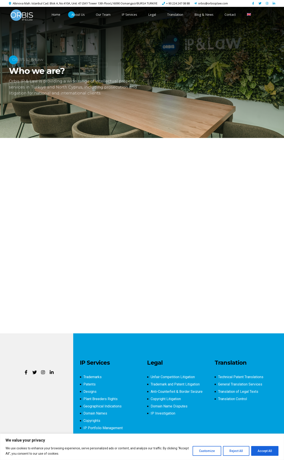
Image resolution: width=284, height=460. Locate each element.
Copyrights (91, 421)
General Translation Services (240, 384)
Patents (89, 384)
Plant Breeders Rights (100, 399)
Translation (175, 14)
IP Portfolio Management (103, 428)
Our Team (103, 14)
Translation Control (232, 399)
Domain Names (95, 413)
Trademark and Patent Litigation (175, 384)
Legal (152, 14)
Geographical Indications (102, 406)
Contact (230, 14)
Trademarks (92, 377)
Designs (90, 391)
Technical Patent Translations (240, 377)
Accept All (265, 451)
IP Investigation (163, 413)
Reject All (236, 451)
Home (55, 14)
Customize (207, 451)
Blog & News (203, 14)
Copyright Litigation (166, 399)
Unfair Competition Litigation (173, 377)
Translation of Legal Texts (238, 391)
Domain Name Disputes (169, 406)
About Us (78, 14)
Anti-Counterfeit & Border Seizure (177, 391)
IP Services (129, 14)
